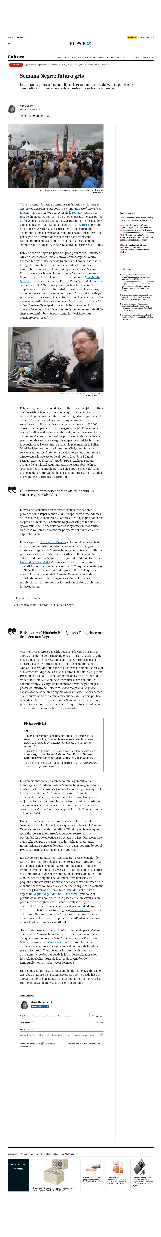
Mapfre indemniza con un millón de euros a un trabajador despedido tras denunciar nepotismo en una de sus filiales (136, 287)
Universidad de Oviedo (35, 562)
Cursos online (36, 1154)
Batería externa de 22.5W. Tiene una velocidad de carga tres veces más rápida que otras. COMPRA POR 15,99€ (142, 1182)
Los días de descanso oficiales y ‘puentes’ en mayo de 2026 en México (136, 219)
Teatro (67, 58)
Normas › (100, 1022)
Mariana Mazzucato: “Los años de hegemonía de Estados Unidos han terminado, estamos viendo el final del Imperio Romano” (137, 307)
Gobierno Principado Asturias (75, 1035)
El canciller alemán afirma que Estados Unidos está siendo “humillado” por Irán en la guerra (137, 317)
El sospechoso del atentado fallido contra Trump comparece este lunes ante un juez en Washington (136, 277)
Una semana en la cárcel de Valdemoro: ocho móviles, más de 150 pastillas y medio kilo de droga (136, 237)
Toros (129, 58)
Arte (80, 58)
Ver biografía (40, 1006)
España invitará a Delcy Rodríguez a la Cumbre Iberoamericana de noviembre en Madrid (134, 248)
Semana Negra (81, 212)
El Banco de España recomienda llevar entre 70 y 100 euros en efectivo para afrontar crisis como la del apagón (137, 297)
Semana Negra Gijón (27, 1035)
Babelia (136, 58)
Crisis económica (43, 1035)
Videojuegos (120, 58)
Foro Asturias (57, 1035)
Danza (86, 58)
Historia (93, 58)
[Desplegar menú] (10, 44)
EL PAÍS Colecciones (70, 1154)
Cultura (16, 57)
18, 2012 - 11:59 (32, 109)
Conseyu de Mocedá (53, 542)
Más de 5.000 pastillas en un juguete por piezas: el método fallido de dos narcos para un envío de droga (136, 227)
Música (60, 58)
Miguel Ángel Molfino (47, 894)
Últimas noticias (147, 58)
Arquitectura (103, 58)
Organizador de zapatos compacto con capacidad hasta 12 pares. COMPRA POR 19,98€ (53, 1189)
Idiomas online (52, 1154)
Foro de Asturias (79, 224)
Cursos (24, 1154)
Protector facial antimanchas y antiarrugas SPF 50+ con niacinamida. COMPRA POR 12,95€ (117, 1181)
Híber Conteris (80, 910)
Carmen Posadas (56, 942)
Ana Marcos (26, 106)
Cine (54, 58)
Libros (74, 58)
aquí (73, 1047)
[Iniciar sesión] (146, 37)
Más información (27, 1047)
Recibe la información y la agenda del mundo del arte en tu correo (48, 1016)
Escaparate (13, 1154)
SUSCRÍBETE (132, 37)
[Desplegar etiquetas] (102, 1034)
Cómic (112, 58)
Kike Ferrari (70, 894)
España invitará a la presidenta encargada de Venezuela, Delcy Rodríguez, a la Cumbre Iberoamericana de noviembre (68, 65)
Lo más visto (125, 269)
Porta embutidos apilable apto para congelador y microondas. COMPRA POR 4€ (93, 1181)
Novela (91, 1035)
